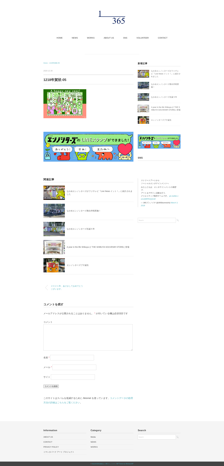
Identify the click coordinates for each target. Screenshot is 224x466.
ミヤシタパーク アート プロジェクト (58, 452)
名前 (46, 357)
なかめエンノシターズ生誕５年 (81, 229)
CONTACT (162, 38)
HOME (60, 38)
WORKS (91, 38)
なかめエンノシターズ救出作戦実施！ (84, 211)
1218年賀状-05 (54, 63)
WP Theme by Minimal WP (124, 464)
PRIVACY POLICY (51, 447)
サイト (46, 377)
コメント (48, 322)
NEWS (75, 38)
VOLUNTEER (142, 38)
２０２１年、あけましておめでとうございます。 (67, 287)
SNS (125, 38)
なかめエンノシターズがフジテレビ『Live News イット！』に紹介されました (166, 74)
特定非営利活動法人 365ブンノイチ (103, 464)
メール (47, 367)
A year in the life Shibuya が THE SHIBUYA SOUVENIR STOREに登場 (98, 247)
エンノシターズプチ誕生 (78, 265)
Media (93, 437)
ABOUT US (109, 38)
